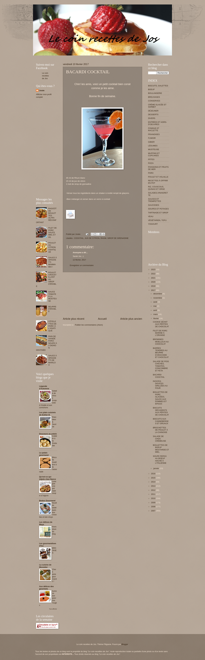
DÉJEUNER (153, 111)
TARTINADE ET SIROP (158, 213)
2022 (153, 274)
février (156, 318)
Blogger (124, 644)
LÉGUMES (152, 146)
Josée (42, 90)
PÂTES (151, 159)
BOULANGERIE (155, 93)
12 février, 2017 (79, 260)
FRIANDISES (154, 134)
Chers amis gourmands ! (54, 575)
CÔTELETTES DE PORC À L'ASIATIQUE (52, 326)
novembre (157, 298)
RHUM (103, 238)
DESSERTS (153, 114)
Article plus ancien (131, 318)
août (155, 302)
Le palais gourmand (44, 454)
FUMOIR (152, 138)
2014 (153, 482)
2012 (153, 490)
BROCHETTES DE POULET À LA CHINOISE (160, 430)
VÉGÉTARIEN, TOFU (157, 220)
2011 (153, 494)
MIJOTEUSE (153, 149)
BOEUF (151, 89)
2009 (153, 502)
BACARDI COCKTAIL (159, 376)
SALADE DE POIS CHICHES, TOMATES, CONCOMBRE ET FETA (161, 366)
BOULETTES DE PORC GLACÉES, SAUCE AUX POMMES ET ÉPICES (160, 398)
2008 (153, 506)
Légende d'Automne (44, 387)
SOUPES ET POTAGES (158, 209)
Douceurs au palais (48, 434)
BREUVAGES (154, 97)
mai (155, 306)
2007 (153, 511)
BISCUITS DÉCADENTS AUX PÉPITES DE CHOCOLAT (161, 411)
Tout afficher (53, 609)
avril (155, 310)
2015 (153, 478)
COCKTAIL (79, 238)
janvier (156, 468)
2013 (153, 486)
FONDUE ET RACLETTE (153, 129)
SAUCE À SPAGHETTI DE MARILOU (52, 360)
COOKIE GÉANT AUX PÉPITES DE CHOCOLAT (161, 324)
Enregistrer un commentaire (82, 265)
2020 (153, 282)
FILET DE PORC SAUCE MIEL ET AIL (52, 232)
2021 (153, 278)
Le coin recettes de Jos (45, 76)
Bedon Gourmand (47, 500)
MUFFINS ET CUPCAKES (154, 154)
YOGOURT (153, 224)
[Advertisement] (90, 56)
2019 (153, 286)
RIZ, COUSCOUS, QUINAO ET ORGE (156, 188)
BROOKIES (54, 550)
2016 (153, 473)
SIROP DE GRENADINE (117, 238)
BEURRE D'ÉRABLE (52, 309)
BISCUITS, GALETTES (158, 86)
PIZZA (150, 163)
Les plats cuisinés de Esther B (47, 413)
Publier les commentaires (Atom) (89, 325)
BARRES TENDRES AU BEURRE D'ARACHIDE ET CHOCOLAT (161, 352)
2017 (153, 290)
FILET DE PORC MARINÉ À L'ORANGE (160, 333)
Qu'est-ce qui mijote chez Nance (47, 478)
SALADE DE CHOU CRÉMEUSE (159, 438)
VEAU (150, 216)
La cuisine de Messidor (45, 566)
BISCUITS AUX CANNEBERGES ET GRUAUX (161, 421)
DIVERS (151, 118)
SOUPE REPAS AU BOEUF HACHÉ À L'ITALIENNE (159, 459)
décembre (157, 294)
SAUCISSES (153, 205)
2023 (153, 269)
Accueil (102, 318)
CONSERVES (154, 101)
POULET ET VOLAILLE (158, 177)
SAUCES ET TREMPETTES (154, 200)
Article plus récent (73, 318)
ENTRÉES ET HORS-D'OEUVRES (157, 123)
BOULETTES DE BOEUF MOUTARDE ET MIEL (161, 448)
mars (155, 314)
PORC (151, 173)
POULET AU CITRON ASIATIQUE (52, 247)
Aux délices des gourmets (46, 587)
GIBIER (151, 142)
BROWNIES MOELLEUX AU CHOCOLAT (161, 341)
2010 (153, 498)
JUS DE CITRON (92, 238)
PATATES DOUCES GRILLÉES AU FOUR (160, 384)
